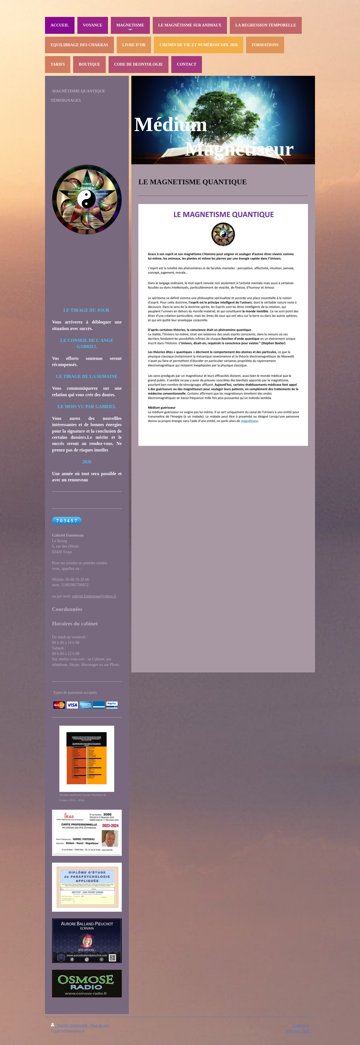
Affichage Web (297, 1031)
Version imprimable (70, 1025)
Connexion (300, 1025)
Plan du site (100, 1025)
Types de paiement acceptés (75, 692)
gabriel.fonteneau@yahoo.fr (94, 596)
